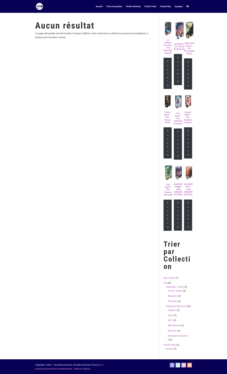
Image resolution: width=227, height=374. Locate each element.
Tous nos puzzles (114, 6)
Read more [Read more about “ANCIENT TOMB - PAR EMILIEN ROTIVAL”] (178, 215)
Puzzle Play (165, 6)
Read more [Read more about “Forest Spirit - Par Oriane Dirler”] (168, 143)
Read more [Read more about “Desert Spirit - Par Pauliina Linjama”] (188, 143)
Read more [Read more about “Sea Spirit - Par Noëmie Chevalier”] (168, 215)
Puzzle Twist (150, 6)
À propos (179, 6)
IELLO (100, 365)
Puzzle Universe (133, 6)
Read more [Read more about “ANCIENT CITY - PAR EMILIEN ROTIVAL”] (188, 215)
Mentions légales (82, 369)
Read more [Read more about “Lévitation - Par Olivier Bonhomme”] (178, 69)
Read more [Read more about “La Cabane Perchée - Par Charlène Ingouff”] (168, 73)
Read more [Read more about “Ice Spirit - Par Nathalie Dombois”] (178, 144)
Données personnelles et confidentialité (53, 369)
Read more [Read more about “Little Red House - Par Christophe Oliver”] (188, 74)
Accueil (99, 6)
